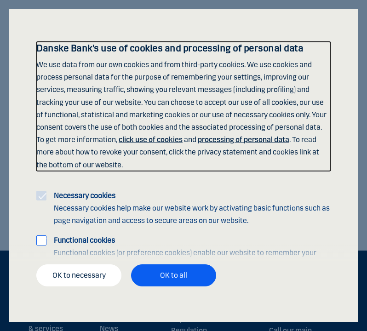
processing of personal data (243, 139)
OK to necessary (79, 275)
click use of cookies (151, 139)
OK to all (173, 275)
